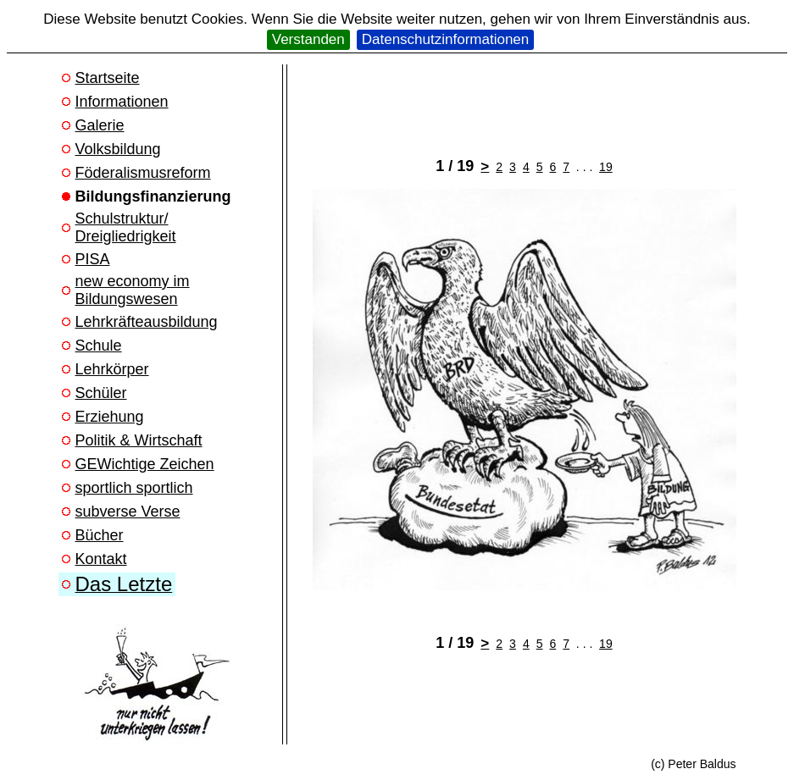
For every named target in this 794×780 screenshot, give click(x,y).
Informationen (122, 101)
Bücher (99, 535)
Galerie (100, 125)
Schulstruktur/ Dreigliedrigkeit (125, 227)
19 (606, 167)
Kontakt (101, 558)
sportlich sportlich (134, 487)
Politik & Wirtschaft (139, 440)
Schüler (101, 392)
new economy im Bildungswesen (132, 290)
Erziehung (109, 416)
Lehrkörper (112, 369)
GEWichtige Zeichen (144, 464)
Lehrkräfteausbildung (146, 321)
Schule (98, 345)
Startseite (107, 77)
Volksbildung (118, 149)
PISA (92, 259)
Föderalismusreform (143, 172)
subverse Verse (127, 511)
